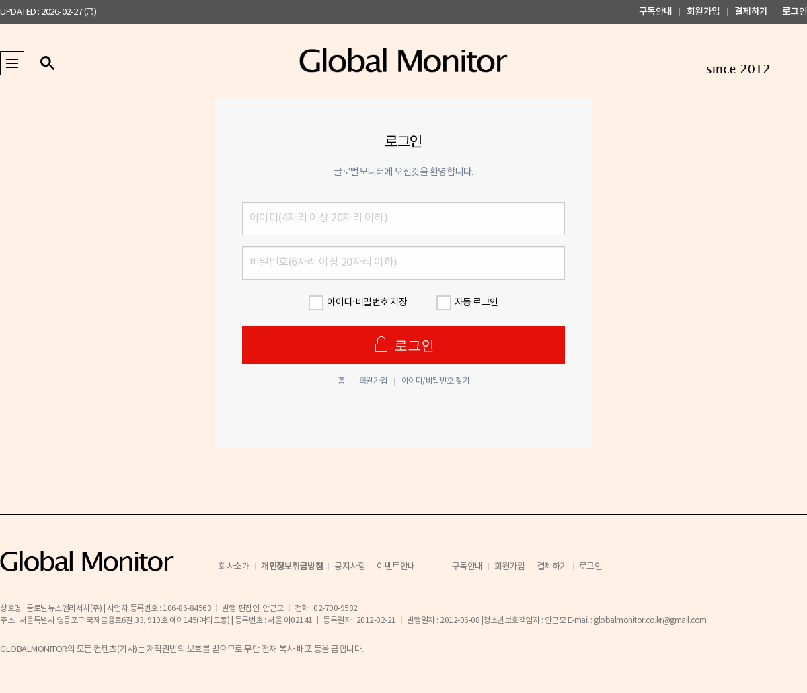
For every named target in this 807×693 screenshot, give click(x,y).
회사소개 (234, 567)
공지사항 (349, 567)
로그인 (795, 11)
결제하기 (751, 11)
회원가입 (703, 11)
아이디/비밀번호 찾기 (435, 381)
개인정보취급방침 (292, 566)
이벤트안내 (396, 567)
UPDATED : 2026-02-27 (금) (48, 12)
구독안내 (655, 11)
